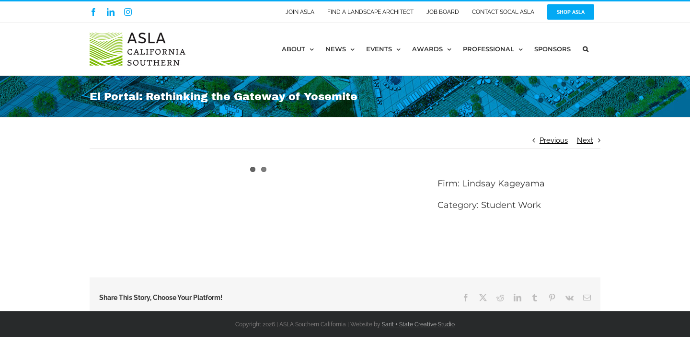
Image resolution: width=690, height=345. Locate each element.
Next (585, 140)
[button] (597, 49)
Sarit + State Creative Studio (418, 324)
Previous (554, 140)
